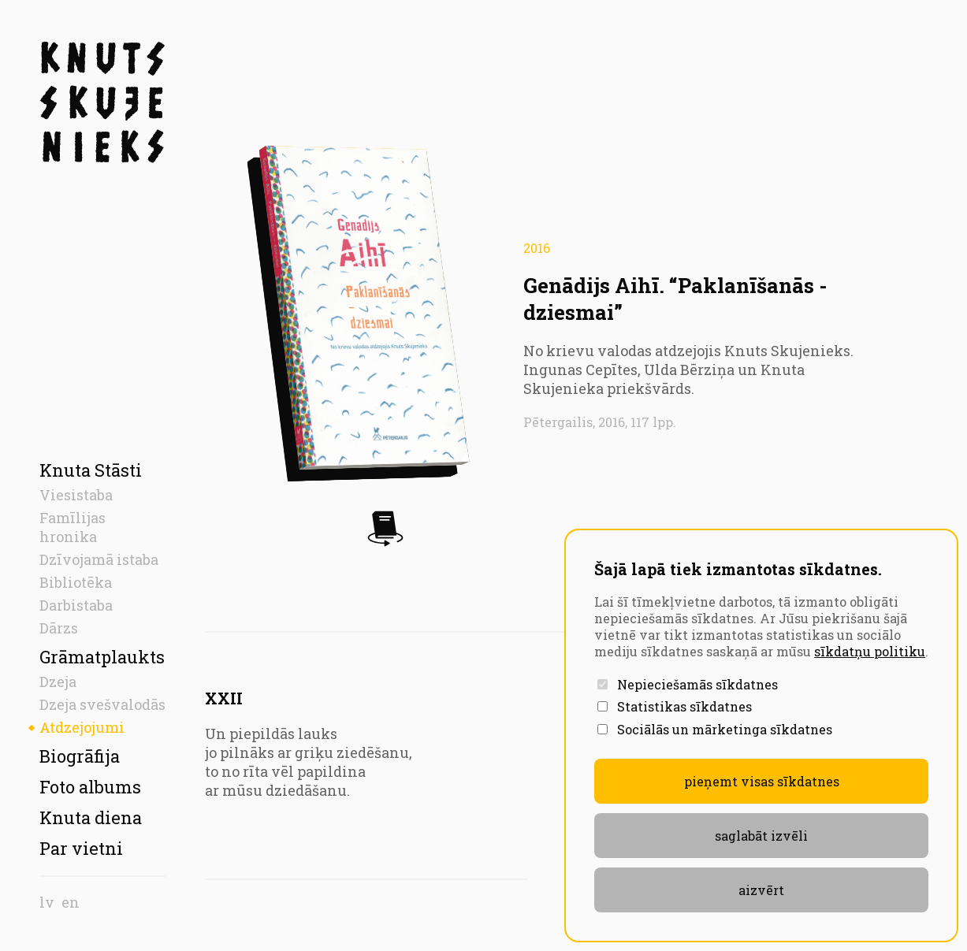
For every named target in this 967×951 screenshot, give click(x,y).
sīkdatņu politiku (869, 651)
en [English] (70, 902)
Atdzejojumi (82, 727)
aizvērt (761, 890)
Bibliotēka (75, 582)
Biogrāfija (79, 756)
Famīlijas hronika (72, 527)
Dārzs (58, 628)
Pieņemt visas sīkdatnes (761, 781)
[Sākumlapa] (102, 102)
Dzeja (57, 681)
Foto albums (90, 786)
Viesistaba (76, 494)
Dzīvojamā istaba (98, 559)
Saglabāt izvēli (761, 835)
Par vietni (81, 848)
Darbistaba (76, 605)
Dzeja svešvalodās (102, 704)
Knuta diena (90, 817)
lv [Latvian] (46, 902)
